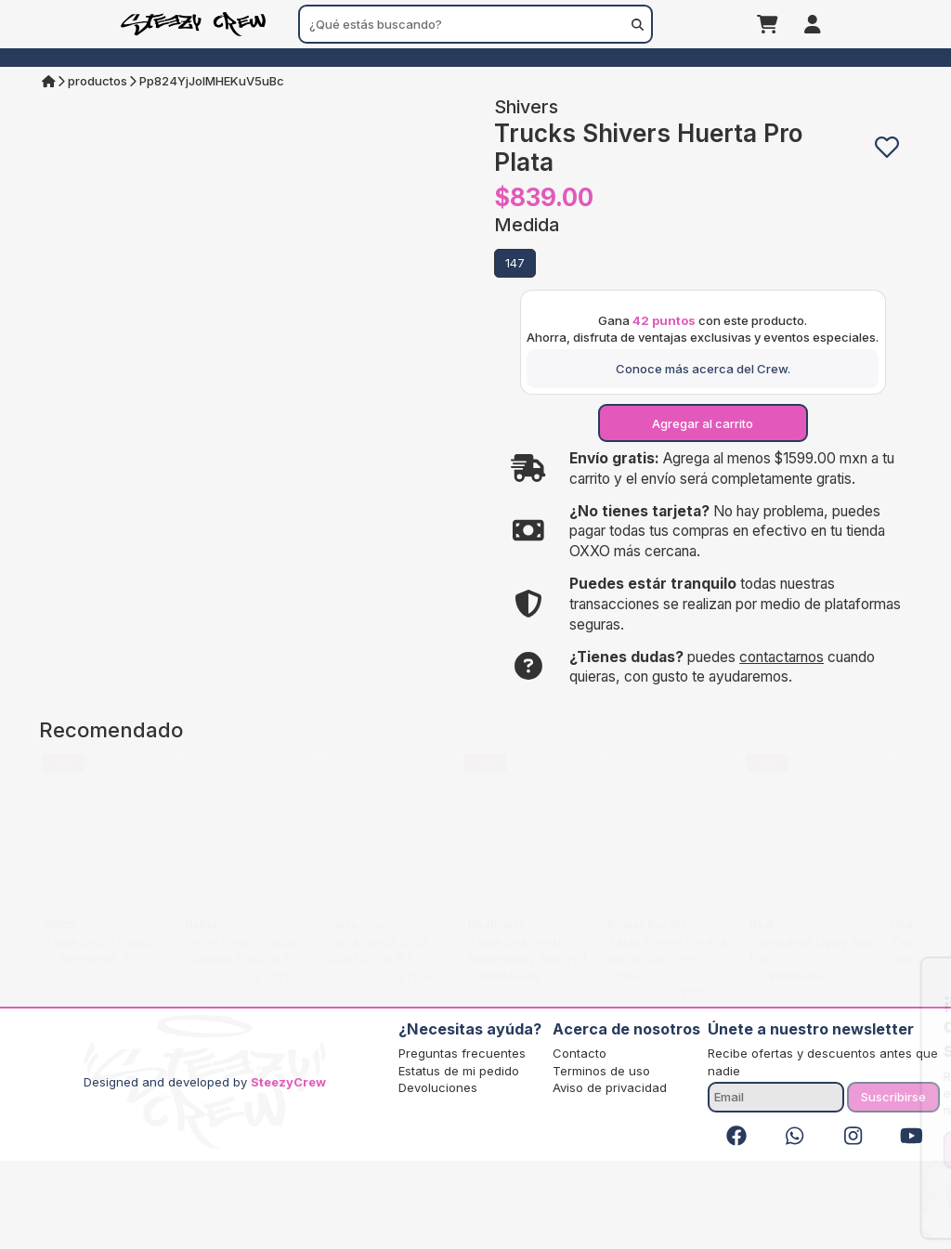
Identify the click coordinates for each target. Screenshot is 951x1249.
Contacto (579, 1142)
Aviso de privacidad (610, 1175)
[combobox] (475, 24)
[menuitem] (476, 57)
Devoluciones (437, 1175)
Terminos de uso (601, 1158)
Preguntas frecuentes (462, 1142)
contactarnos (781, 745)
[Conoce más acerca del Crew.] (703, 456)
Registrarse (823, 1149)
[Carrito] (767, 24)
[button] (887, 148)
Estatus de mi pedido (458, 1158)
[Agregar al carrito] (702, 511)
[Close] (922, 976)
